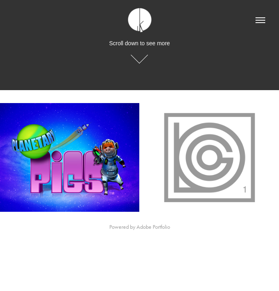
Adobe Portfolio (153, 227)
